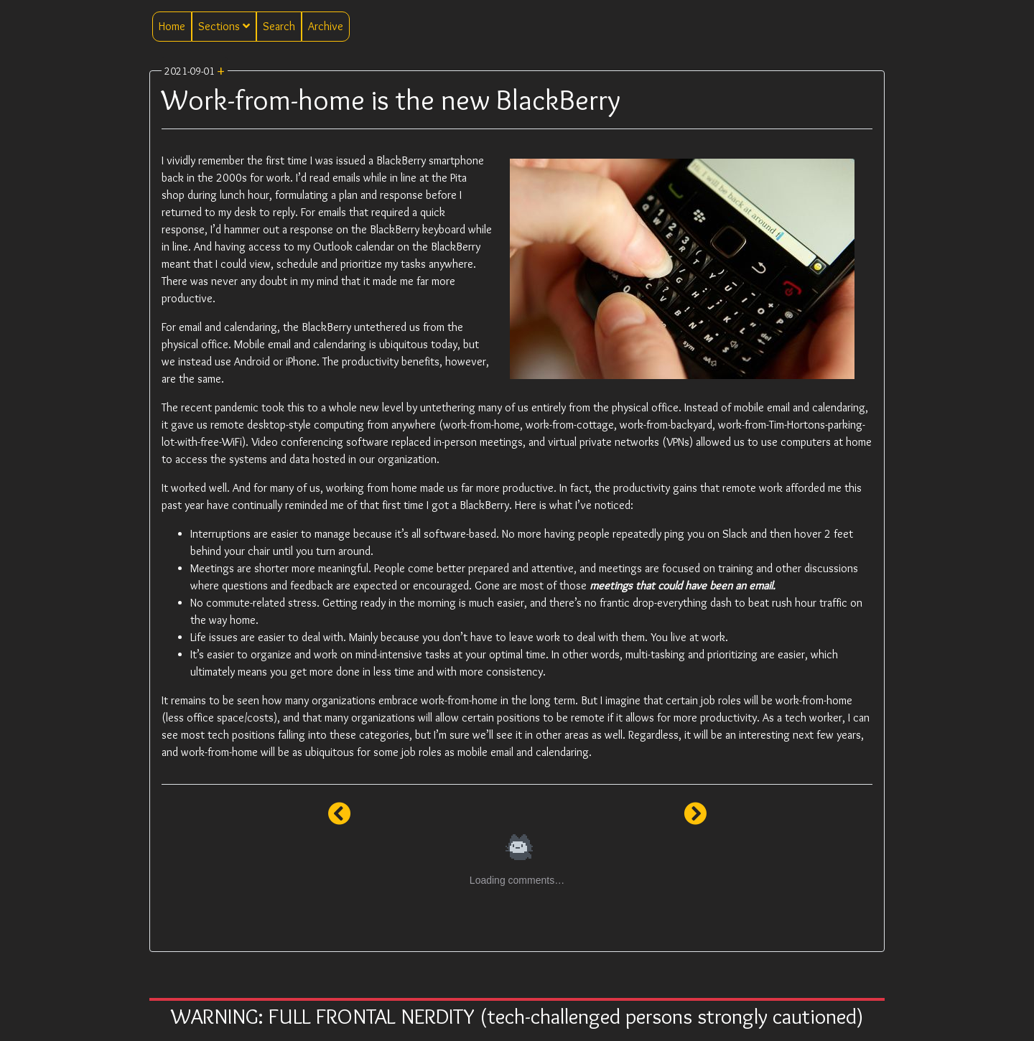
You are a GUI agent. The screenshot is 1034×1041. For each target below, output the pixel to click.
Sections (224, 26)
